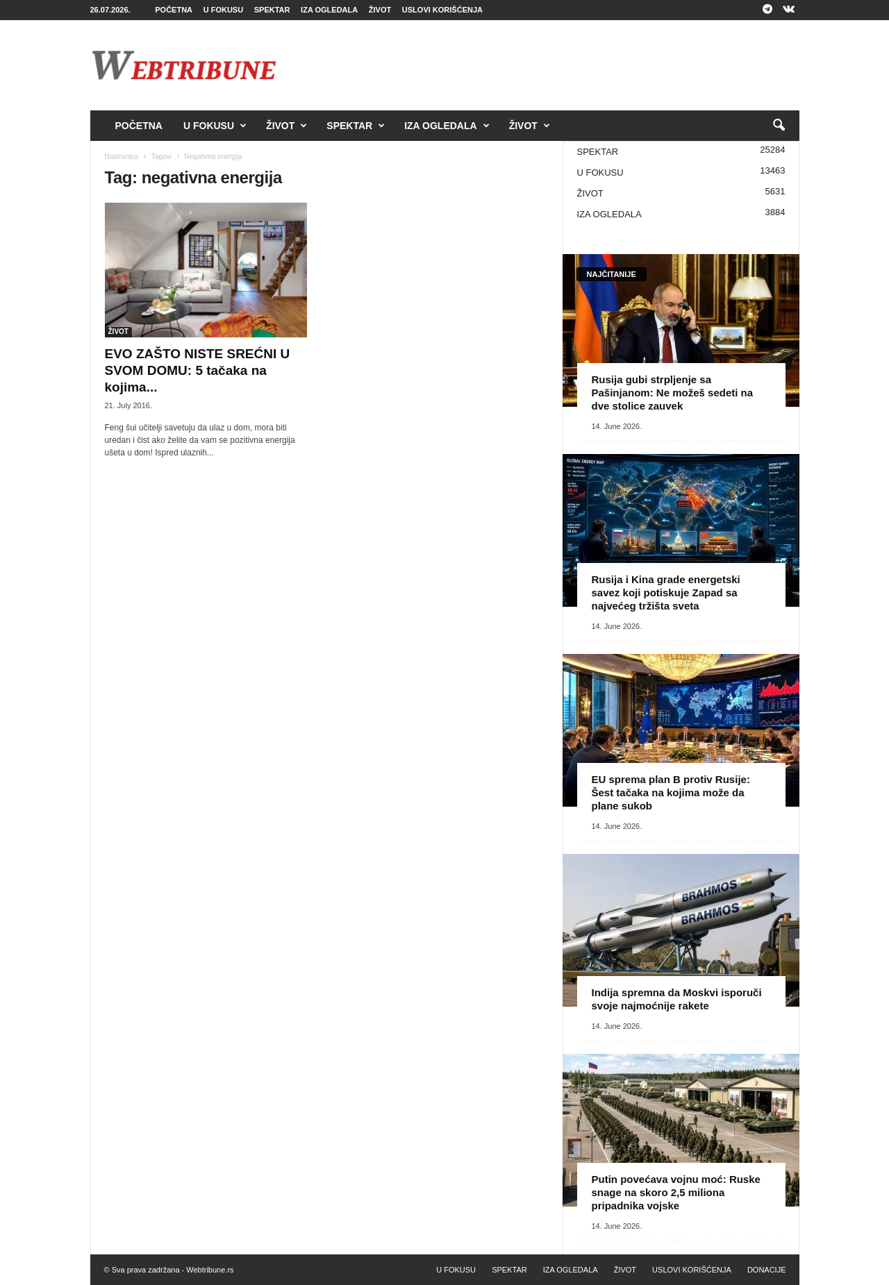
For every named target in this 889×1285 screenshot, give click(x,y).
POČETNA (173, 10)
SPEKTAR (272, 10)
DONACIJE (766, 1270)
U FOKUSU (223, 10)
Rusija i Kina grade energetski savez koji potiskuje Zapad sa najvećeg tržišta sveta (666, 592)
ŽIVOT (380, 10)
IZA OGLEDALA (329, 10)
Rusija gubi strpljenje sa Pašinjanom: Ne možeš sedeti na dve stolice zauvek (673, 392)
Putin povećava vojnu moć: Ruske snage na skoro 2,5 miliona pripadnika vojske (676, 1192)
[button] (778, 125)
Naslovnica (122, 156)
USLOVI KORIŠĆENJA (442, 10)
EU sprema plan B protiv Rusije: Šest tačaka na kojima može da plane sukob (671, 792)
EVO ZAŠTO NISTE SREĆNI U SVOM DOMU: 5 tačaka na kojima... (197, 370)
